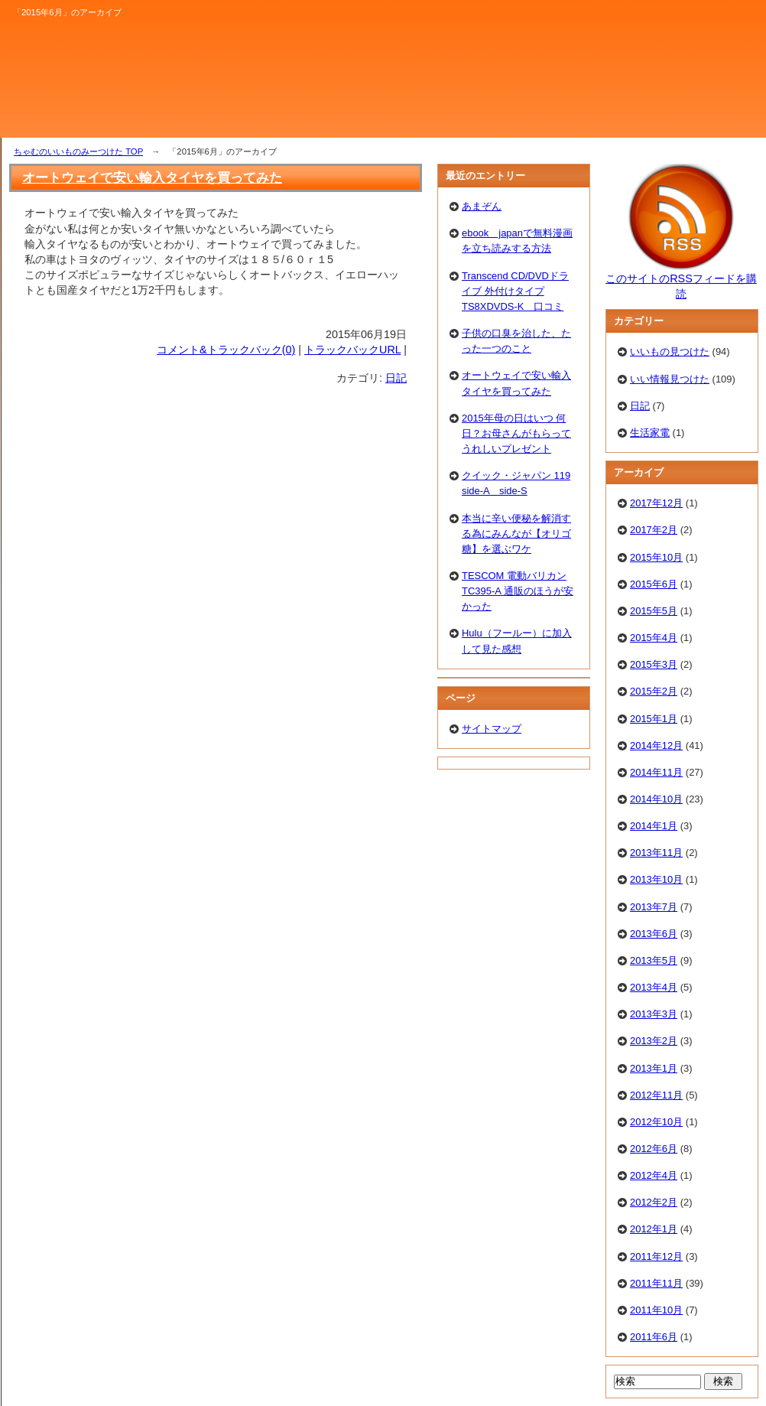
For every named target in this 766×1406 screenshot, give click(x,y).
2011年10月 (656, 1310)
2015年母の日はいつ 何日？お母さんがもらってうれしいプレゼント (516, 433)
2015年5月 (653, 611)
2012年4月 (653, 1175)
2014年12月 (656, 745)
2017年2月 (653, 529)
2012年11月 (656, 1095)
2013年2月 (653, 1040)
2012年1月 (653, 1229)
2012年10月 (656, 1122)
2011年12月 (656, 1256)
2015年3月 (653, 664)
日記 (396, 378)
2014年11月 (656, 772)
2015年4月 (653, 637)
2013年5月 (653, 960)
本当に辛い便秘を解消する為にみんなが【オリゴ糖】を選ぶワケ (516, 534)
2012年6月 (653, 1148)
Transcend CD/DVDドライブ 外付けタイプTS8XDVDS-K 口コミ (515, 291)
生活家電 (650, 432)
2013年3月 (653, 1014)
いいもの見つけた (669, 351)
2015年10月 (656, 557)
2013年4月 (653, 987)
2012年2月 (653, 1202)
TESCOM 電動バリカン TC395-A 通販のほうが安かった (517, 591)
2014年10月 (656, 799)
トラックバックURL (352, 349)
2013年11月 (656, 852)
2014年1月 (653, 826)
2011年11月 (656, 1283)
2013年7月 (653, 907)
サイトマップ (491, 728)
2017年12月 (656, 503)
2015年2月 (653, 691)
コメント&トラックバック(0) (226, 349)
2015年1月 (653, 718)
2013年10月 (656, 879)
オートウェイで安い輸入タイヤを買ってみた (152, 177)
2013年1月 (653, 1068)
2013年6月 (653, 933)
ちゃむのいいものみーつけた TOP (78, 151)
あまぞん (481, 206)
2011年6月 (653, 1337)
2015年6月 (653, 584)
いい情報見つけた (669, 379)
